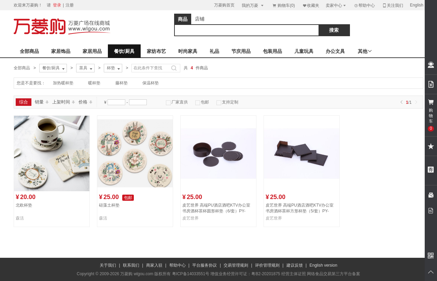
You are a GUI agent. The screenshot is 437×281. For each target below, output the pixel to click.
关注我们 (392, 5)
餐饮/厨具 (124, 51)
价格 (86, 101)
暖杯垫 (94, 83)
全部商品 (29, 51)
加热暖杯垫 (63, 83)
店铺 (200, 19)
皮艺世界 (190, 218)
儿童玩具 (303, 51)
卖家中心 (336, 5)
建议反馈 (294, 265)
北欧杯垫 (24, 205)
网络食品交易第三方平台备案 (333, 273)
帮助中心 (364, 5)
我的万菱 (253, 5)
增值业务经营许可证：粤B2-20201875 (245, 273)
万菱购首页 (224, 5)
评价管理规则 (267, 265)
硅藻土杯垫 (109, 205)
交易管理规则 (236, 265)
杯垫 (114, 68)
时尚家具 (187, 51)
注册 (70, 5)
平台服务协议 (204, 265)
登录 (57, 5)
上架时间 (63, 101)
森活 (20, 218)
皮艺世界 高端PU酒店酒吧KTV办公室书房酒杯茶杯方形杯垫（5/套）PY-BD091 (300, 211)
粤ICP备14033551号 (190, 273)
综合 (23, 101)
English (416, 5)
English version (323, 265)
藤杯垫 (121, 83)
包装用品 (272, 51)
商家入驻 (154, 265)
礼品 (214, 51)
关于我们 (108, 265)
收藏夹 (310, 5)
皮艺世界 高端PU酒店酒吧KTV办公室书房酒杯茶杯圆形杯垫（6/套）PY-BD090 (216, 211)
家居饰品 (60, 51)
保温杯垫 (150, 83)
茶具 (86, 68)
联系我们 (131, 265)
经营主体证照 (293, 273)
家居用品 (92, 51)
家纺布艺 (156, 51)
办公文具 (335, 51)
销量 (42, 101)
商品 (182, 19)
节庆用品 (241, 51)
